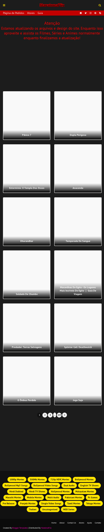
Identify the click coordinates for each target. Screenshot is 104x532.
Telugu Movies (93, 503)
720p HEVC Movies (60, 479)
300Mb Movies (37, 479)
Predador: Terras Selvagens (27, 347)
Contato (98, 523)
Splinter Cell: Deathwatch (78, 347)
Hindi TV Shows (37, 491)
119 (59, 415)
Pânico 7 (26, 134)
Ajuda (89, 523)
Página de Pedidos (13, 13)
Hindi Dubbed (16, 491)
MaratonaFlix (46, 528)
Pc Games (93, 497)
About (61, 523)
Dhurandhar (26, 240)
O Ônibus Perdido (26, 400)
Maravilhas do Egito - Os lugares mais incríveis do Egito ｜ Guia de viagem (78, 291)
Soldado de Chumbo (27, 294)
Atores (31, 13)
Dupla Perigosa (78, 134)
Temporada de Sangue (78, 240)
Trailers (32, 509)
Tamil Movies (73, 503)
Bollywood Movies (84, 479)
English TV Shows (89, 485)
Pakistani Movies (73, 497)
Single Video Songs (51, 503)
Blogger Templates (20, 528)
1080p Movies (17, 479)
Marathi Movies (13, 497)
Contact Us (71, 523)
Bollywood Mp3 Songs (16, 485)
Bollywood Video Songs (45, 485)
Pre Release (8, 503)
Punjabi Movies (27, 503)
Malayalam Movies (84, 491)
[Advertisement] (52, 65)
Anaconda (78, 187)
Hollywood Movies (60, 491)
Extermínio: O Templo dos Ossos (26, 187)
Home (53, 523)
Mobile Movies (34, 497)
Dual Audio (69, 485)
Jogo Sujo (78, 400)
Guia (40, 13)
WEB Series (68, 509)
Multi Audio (53, 497)
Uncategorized (49, 509)
